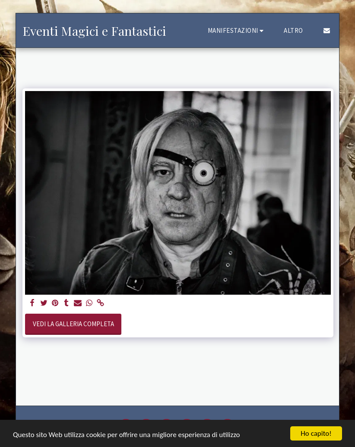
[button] (237, 30)
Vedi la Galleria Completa (73, 324)
